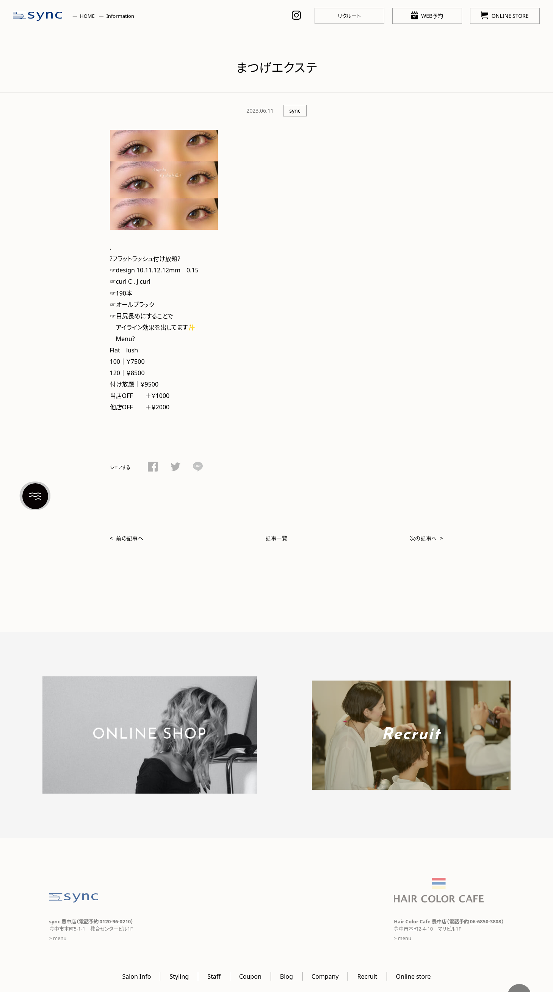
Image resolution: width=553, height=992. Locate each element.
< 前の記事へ (127, 538)
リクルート (349, 15)
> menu (58, 938)
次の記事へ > (426, 538)
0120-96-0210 (115, 921)
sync (294, 110)
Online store (413, 976)
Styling (179, 976)
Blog (286, 976)
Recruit (367, 976)
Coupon (250, 976)
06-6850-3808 (485, 921)
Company (325, 976)
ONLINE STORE (504, 15)
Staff (214, 976)
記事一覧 (276, 538)
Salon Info (136, 976)
